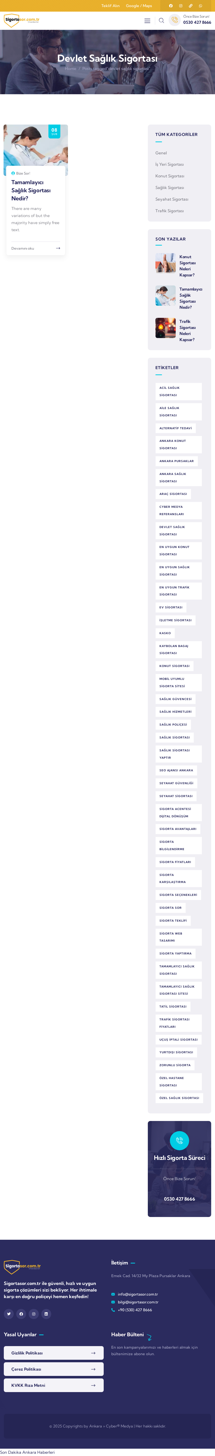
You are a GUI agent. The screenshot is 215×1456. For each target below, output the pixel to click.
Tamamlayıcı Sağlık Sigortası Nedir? (31, 190)
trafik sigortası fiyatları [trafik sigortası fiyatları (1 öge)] (174, 1023)
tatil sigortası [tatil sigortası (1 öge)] (173, 1006)
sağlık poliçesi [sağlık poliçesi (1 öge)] (173, 724)
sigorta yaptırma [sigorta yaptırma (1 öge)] (175, 953)
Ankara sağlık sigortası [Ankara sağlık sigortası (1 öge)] (172, 477)
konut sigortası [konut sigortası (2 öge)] (174, 666)
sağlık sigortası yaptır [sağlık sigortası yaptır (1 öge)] (174, 754)
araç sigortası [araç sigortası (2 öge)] (173, 494)
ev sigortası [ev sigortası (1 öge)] (171, 607)
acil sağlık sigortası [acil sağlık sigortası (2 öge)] (169, 391)
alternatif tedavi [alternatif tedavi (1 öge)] (175, 428)
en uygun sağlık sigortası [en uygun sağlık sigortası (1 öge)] (174, 570)
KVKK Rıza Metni (28, 1385)
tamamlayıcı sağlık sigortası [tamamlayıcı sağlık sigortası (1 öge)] (177, 970)
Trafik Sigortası (169, 210)
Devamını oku (22, 248)
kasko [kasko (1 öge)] (165, 633)
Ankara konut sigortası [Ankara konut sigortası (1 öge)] (172, 444)
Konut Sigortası (169, 175)
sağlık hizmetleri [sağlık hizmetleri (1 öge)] (175, 711)
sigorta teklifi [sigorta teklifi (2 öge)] (173, 920)
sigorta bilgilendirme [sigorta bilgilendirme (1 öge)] (172, 845)
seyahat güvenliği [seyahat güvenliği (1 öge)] (176, 783)
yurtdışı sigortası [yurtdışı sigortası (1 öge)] (176, 1052)
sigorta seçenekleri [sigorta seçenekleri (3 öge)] (178, 895)
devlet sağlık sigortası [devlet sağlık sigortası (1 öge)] (172, 530)
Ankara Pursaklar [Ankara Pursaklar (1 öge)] (176, 461)
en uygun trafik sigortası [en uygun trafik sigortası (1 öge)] (174, 591)
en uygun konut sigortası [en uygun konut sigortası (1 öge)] (174, 550)
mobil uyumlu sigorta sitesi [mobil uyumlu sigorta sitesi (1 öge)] (172, 682)
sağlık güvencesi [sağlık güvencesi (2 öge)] (175, 699)
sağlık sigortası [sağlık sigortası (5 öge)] (174, 737)
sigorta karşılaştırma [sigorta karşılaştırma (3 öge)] (172, 878)
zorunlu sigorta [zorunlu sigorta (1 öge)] (175, 1065)
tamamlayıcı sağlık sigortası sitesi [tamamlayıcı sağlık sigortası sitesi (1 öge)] (177, 990)
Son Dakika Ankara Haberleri (27, 1452)
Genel (161, 152)
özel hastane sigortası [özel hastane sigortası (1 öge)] (171, 1081)
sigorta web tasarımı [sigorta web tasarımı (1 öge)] (170, 937)
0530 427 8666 (179, 1199)
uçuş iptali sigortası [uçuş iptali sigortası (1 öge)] (178, 1039)
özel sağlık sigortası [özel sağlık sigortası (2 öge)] (179, 1098)
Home (70, 68)
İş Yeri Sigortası (169, 164)
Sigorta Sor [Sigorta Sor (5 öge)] (170, 908)
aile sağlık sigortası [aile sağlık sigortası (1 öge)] (169, 411)
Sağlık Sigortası (169, 187)
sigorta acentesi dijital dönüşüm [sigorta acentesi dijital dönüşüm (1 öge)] (175, 812)
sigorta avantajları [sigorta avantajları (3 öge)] (177, 829)
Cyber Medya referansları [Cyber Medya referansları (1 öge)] (171, 510)
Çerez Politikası (26, 1369)
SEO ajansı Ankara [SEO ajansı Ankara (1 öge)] (176, 770)
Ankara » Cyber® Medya (111, 1426)
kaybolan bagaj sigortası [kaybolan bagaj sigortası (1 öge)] (173, 649)
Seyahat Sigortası (171, 199)
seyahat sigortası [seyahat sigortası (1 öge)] (176, 796)
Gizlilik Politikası (27, 1352)
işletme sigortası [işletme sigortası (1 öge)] (175, 620)
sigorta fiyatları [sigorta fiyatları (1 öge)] (175, 862)
